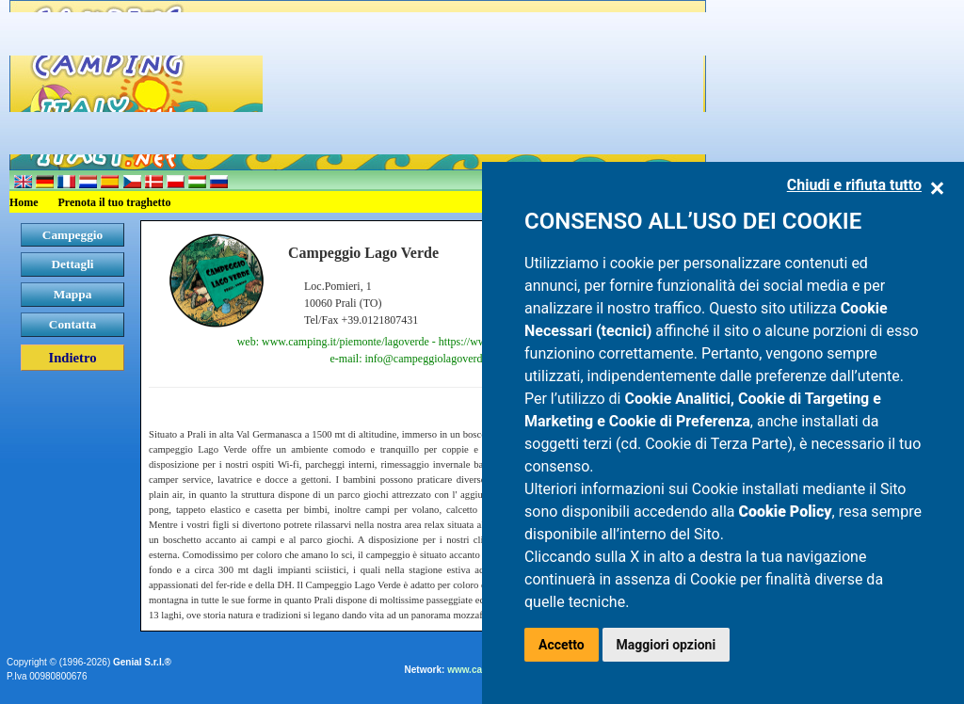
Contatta (72, 324)
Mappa (73, 294)
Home (24, 202)
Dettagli (72, 264)
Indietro (72, 357)
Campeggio (72, 235)
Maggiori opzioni (666, 644)
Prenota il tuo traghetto (114, 202)
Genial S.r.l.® (142, 662)
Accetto (561, 644)
